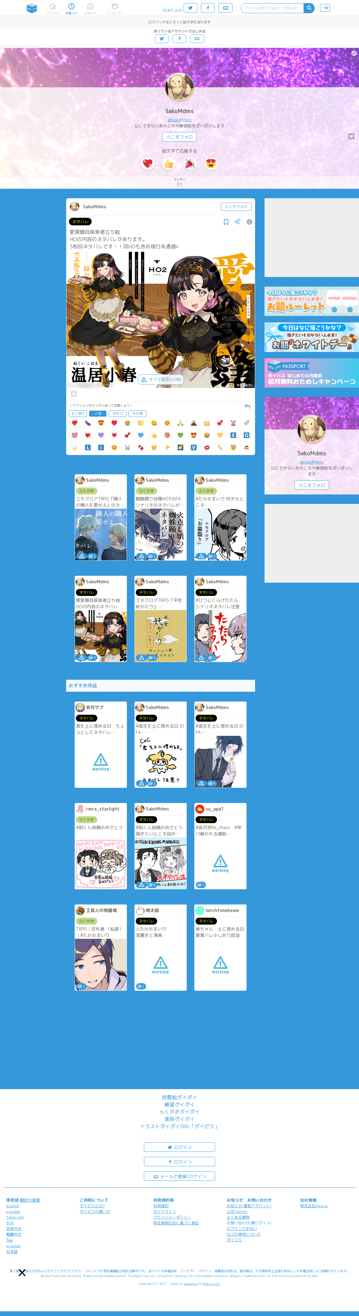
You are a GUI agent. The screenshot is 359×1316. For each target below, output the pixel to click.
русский (13, 1246)
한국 (10, 1223)
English (12, 1206)
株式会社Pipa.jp (314, 1206)
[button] (22, 1272)
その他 (137, 413)
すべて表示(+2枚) (161, 379)
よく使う (78, 413)
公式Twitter (237, 1211)
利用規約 (160, 1206)
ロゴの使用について (244, 1234)
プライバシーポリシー (172, 1217)
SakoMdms (179, 111)
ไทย (9, 1240)
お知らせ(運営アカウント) (249, 1206)
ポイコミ (234, 1240)
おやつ (117, 413)
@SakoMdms (179, 120)
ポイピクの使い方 (95, 1211)
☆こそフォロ (179, 137)
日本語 (12, 1251)
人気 (97, 413)
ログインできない (242, 1228)
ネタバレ (80, 221)
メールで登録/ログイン (179, 1176)
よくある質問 (238, 1217)
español (13, 1211)
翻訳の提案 (30, 1200)
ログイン (179, 1147)
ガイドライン (164, 1211)
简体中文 (13, 1228)
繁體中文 (13, 1234)
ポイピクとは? (92, 1206)
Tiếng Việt (15, 1217)
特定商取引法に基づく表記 (176, 1223)
